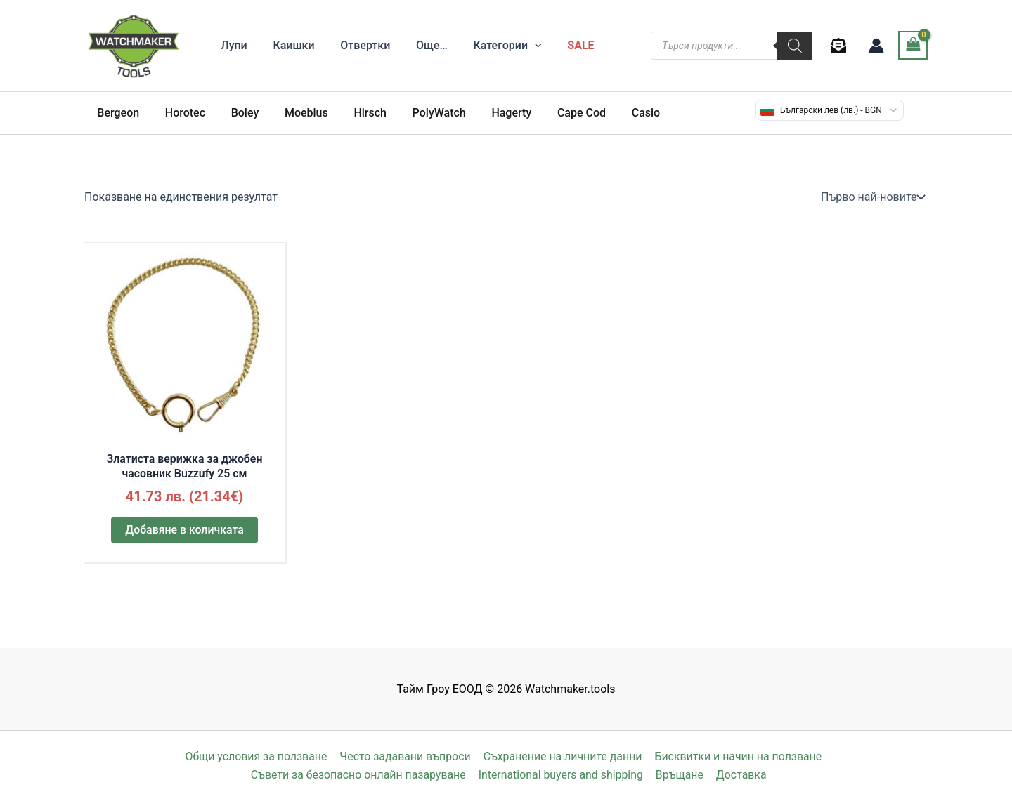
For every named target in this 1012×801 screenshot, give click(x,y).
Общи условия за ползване (256, 756)
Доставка (740, 774)
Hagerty (490, 112)
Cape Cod (557, 112)
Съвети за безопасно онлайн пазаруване (359, 774)
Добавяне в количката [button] (185, 530)
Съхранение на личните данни (562, 756)
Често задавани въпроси (405, 756)
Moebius (295, 112)
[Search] (794, 46)
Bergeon (117, 112)
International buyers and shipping (562, 774)
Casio (618, 112)
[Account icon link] (876, 45)
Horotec (180, 112)
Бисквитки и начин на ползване (738, 756)
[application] (520, 46)
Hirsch (355, 112)
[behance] (840, 45)
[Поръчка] (871, 197)
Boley (237, 112)
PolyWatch (421, 112)
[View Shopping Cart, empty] (913, 45)
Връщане (680, 774)
